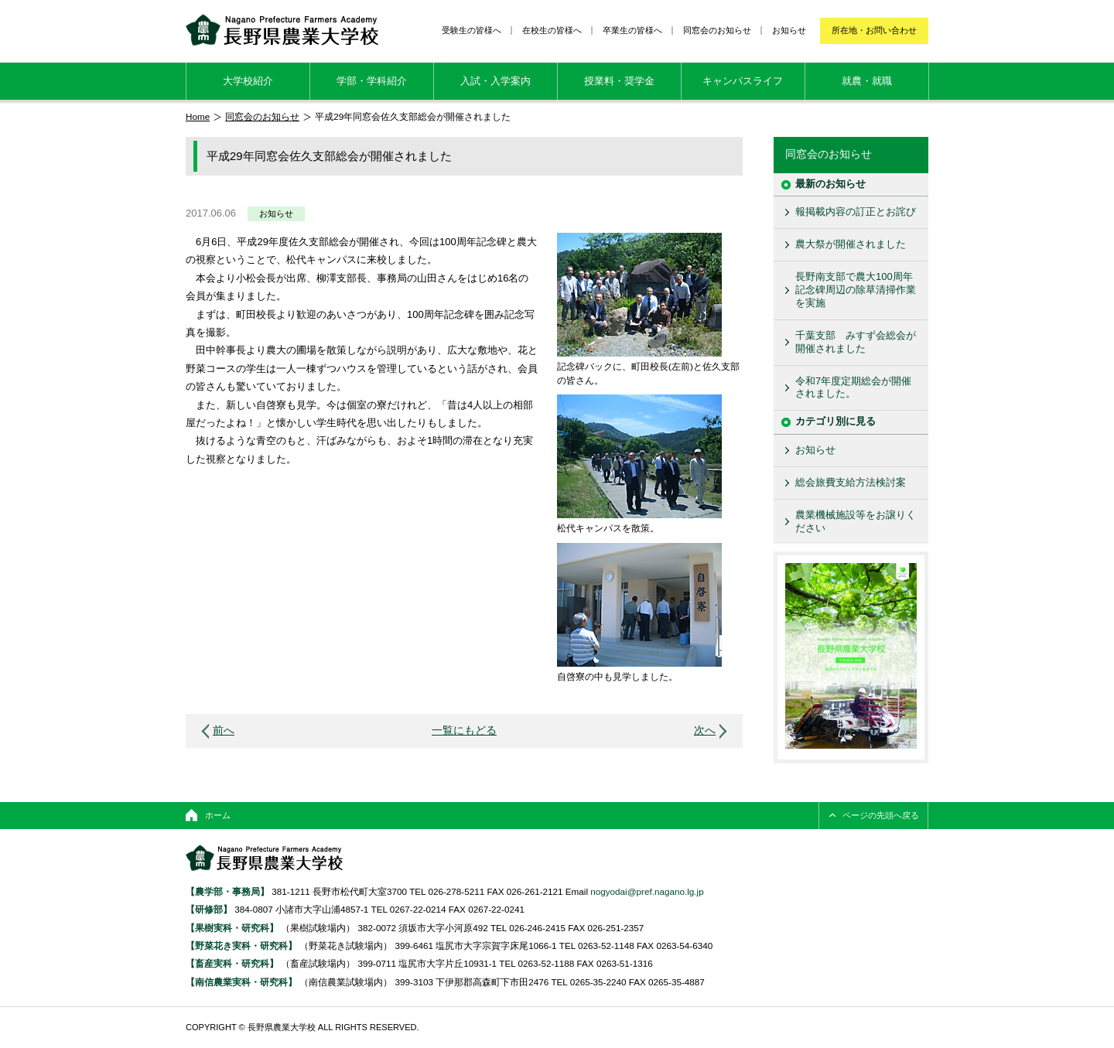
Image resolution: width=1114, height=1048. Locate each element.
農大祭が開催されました (850, 244)
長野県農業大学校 (282, 30)
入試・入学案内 (495, 81)
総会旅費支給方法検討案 (850, 482)
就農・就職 (867, 81)
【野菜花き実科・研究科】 (242, 945)
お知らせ (789, 30)
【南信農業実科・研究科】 (241, 982)
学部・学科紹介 (372, 81)
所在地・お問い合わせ (874, 30)
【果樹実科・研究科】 (232, 928)
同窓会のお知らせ (717, 30)
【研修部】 (209, 909)
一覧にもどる (464, 730)
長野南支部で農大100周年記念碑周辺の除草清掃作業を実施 (855, 290)
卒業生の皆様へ (632, 30)
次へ (705, 730)
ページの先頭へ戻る (880, 815)
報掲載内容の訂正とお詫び (855, 211)
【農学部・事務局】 (227, 891)
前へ (223, 730)
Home (198, 116)
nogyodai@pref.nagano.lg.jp (646, 891)
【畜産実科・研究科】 (232, 963)
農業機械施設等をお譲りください (855, 521)
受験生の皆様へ (471, 30)
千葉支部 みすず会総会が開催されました (855, 341)
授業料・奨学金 (619, 81)
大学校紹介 (248, 81)
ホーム (218, 815)
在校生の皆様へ (552, 30)
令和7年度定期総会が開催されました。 (853, 387)
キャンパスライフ (742, 81)
